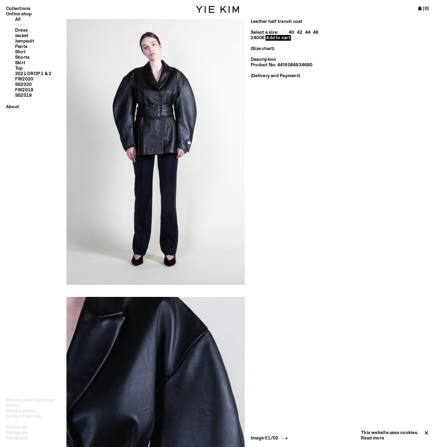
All (18, 19)
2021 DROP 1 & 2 (33, 74)
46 (315, 32)
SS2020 (23, 84)
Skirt (20, 63)
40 (291, 32)
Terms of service (23, 416)
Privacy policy (21, 411)
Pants (21, 46)
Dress (21, 30)
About (12, 107)
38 (283, 32)
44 (308, 32)
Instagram (17, 433)
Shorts (22, 57)
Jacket (21, 36)
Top (19, 68)
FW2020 (24, 79)
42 (299, 32)
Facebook (16, 438)
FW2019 (24, 90)
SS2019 (23, 95)
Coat (20, 25)
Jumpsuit (24, 41)
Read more (372, 438)
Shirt (20, 52)
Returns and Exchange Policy (30, 403)
